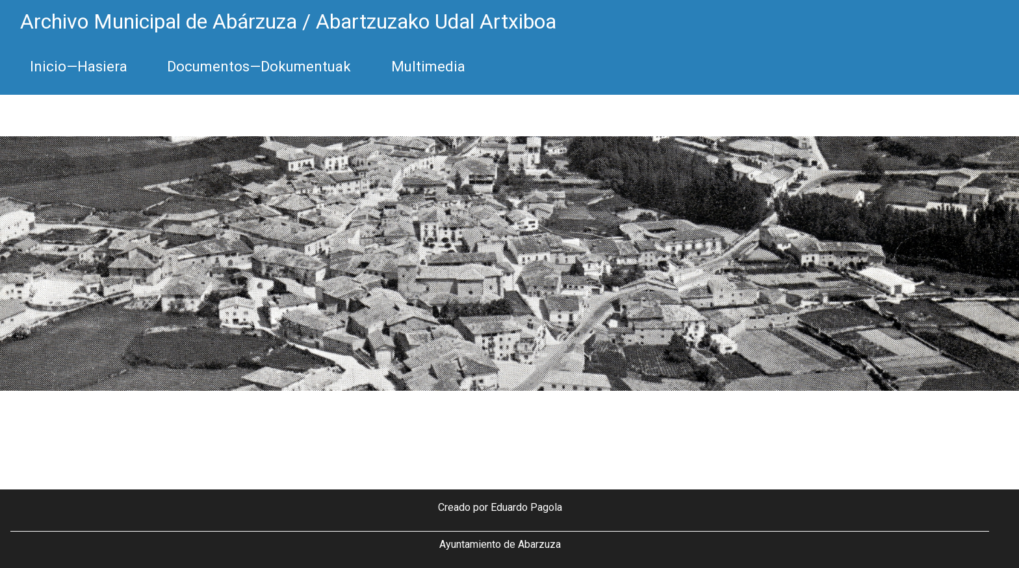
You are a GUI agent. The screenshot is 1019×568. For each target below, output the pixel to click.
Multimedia (428, 66)
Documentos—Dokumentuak (259, 66)
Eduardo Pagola (526, 507)
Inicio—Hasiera (78, 66)
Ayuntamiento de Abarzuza (500, 544)
